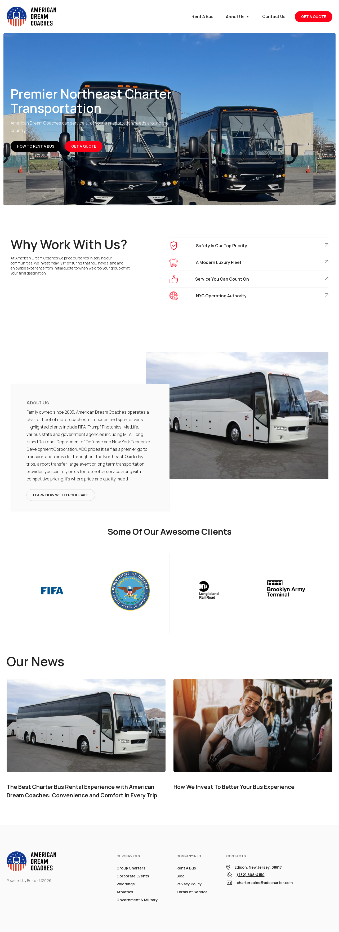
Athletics (125, 891)
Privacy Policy (189, 883)
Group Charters (131, 868)
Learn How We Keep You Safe (60, 494)
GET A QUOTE (313, 16)
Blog (180, 875)
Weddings (126, 883)
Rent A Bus (186, 868)
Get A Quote (83, 146)
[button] (238, 17)
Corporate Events (133, 875)
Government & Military (137, 899)
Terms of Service (192, 891)
